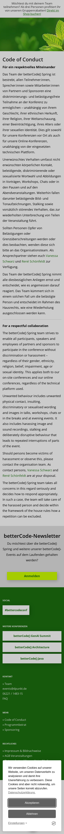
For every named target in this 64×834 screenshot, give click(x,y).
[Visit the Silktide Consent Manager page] (54, 823)
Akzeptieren (32, 802)
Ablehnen (32, 813)
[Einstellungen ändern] (17, 823)
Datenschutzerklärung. (21, 792)
